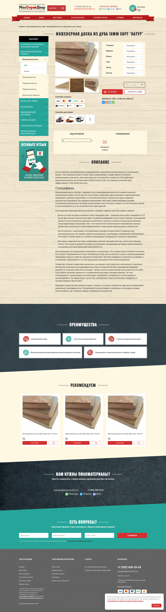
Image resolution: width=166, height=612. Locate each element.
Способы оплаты (26, 577)
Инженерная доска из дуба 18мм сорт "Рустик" (40, 434)
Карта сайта (24, 584)
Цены (41, 17)
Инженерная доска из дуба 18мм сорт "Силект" (125, 434)
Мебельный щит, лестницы (34, 113)
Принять (156, 605)
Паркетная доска (29, 83)
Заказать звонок (108, 6)
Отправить (132, 535)
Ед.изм (109, 73)
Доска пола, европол (31, 95)
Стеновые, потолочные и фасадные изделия (34, 45)
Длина (109, 56)
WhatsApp (104, 9)
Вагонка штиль (58, 574)
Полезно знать (100, 17)
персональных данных (26, 596)
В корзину (35, 443)
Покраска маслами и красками (98, 570)
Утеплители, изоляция (34, 126)
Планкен (55, 577)
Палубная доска (29, 77)
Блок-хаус (56, 567)
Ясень (26, 71)
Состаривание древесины (96, 567)
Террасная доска (29, 89)
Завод (108, 67)
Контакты (137, 17)
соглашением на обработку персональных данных (125, 601)
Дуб (25, 65)
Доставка (57, 17)
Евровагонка (57, 570)
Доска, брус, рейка (34, 101)
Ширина (109, 51)
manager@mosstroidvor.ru (84, 9)
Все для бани (34, 107)
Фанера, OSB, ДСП (34, 120)
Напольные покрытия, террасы (34, 53)
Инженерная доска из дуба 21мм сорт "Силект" (82, 434)
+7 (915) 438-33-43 (95, 490)
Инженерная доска (30, 59)
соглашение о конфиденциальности (80, 541)
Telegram (112, 9)
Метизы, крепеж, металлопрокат (34, 132)
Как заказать (24, 574)
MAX (120, 9)
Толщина (110, 45)
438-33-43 (82, 6)
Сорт (108, 62)
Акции (27, 17)
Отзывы (120, 17)
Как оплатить (77, 17)
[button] (58, 85)
